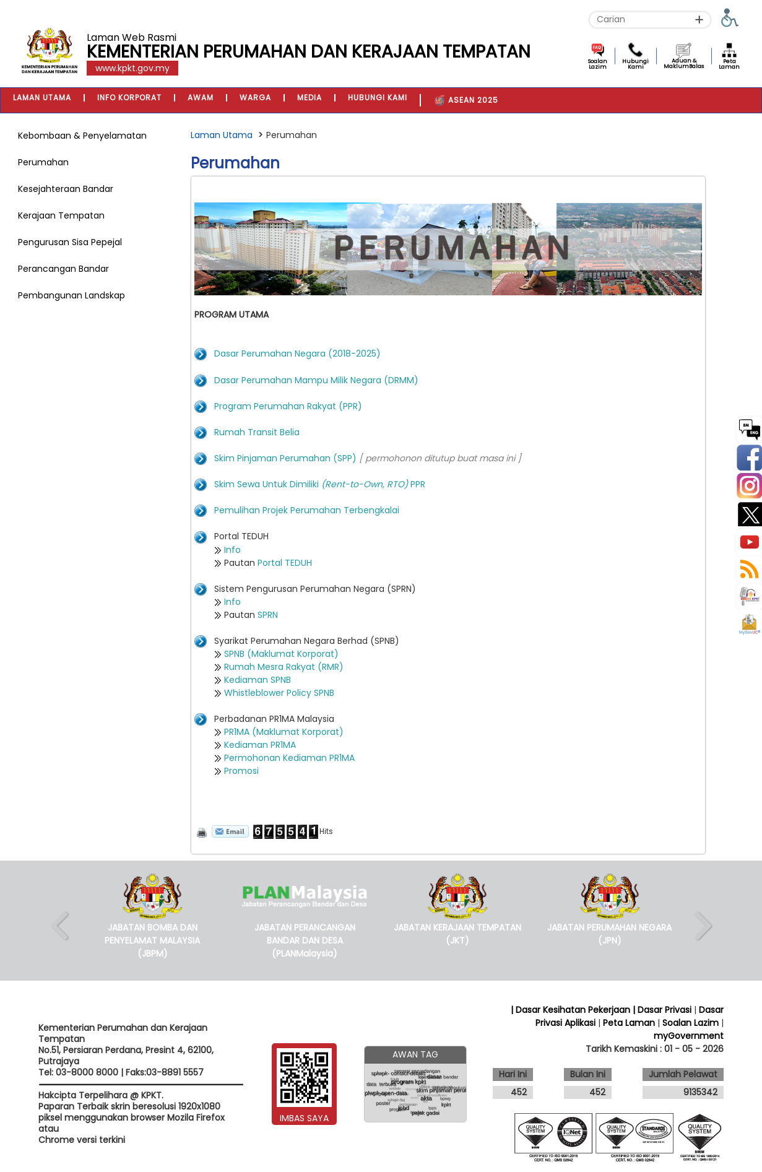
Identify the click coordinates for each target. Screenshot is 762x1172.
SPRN (268, 615)
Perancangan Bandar (63, 269)
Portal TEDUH (285, 563)
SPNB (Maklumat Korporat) (281, 654)
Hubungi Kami (635, 64)
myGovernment (689, 1036)
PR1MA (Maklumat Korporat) (284, 732)
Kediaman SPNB (257, 680)
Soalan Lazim (597, 64)
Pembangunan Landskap (71, 295)
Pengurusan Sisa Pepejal (70, 242)
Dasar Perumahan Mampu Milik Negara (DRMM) (316, 380)
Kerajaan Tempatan (61, 215)
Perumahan (43, 162)
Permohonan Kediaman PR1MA (289, 758)
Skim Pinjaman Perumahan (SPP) (285, 458)
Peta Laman (729, 64)
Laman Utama (222, 135)
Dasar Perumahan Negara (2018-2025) (297, 353)
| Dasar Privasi (662, 1010)
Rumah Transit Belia (257, 432)
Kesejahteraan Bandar (65, 189)
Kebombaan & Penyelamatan (82, 135)
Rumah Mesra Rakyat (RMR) (285, 667)
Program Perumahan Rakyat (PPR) (288, 406)
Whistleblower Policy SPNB (279, 693)
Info (232, 550)
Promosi (241, 771)
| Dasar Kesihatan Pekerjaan (572, 1010)
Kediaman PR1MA (260, 745)
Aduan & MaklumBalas (684, 63)
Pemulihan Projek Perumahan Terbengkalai (306, 510)
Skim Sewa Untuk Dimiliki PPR (319, 484)
